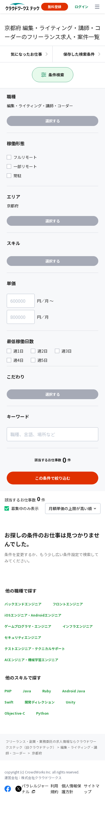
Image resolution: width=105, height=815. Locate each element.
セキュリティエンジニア (22, 637)
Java (27, 690)
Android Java (73, 690)
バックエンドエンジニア (22, 603)
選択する (52, 120)
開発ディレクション (40, 702)
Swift (8, 702)
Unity (70, 702)
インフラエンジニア (77, 626)
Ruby (46, 690)
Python (42, 713)
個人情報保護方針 (71, 788)
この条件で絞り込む (52, 478)
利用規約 (54, 788)
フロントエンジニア (68, 603)
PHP (7, 690)
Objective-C (14, 713)
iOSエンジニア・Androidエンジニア (32, 615)
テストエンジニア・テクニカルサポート (34, 648)
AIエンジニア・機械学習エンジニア (31, 659)
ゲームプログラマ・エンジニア (27, 626)
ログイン (81, 6)
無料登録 (54, 6)
